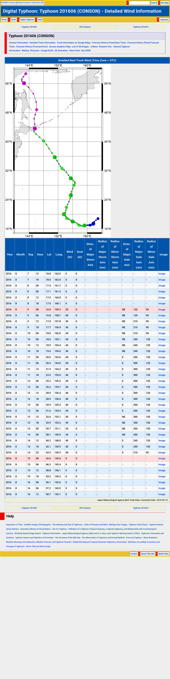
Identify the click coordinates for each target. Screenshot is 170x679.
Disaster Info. (105, 46)
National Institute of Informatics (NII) (31, 3)
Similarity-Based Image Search (27, 533)
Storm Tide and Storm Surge (38, 546)
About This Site (147, 554)
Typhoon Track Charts (138, 524)
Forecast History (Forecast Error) (32, 46)
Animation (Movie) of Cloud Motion (35, 529)
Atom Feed (74, 50)
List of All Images (80, 46)
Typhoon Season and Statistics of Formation (34, 537)
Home (4, 19)
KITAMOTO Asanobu (8, 3)
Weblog (25, 50)
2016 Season (85, 27)
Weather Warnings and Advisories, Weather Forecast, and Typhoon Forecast (38, 542)
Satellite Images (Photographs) (37, 524)
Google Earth (47, 50)
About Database (150, 537)
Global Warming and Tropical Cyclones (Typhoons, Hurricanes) (100, 542)
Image (162, 273)
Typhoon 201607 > (141, 27)
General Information (18, 42)
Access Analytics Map (60, 46)
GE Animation (61, 50)
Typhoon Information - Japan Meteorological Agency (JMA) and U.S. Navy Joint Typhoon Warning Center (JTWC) (91, 533)
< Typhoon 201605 (29, 27)
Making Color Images (118, 524)
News (95, 46)
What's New (163, 554)
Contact (133, 554)
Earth (13, 19)
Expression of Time (14, 524)
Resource (34, 50)
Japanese (164, 19)
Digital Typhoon (27, 19)
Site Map (165, 3)
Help (40, 19)
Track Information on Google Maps (74, 42)
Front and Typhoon (134, 537)
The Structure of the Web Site (67, 537)
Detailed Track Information (43, 42)
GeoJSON (86, 50)
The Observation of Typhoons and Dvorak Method (103, 537)
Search (154, 3)
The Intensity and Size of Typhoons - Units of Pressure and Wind (80, 524)
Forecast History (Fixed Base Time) (109, 42)
